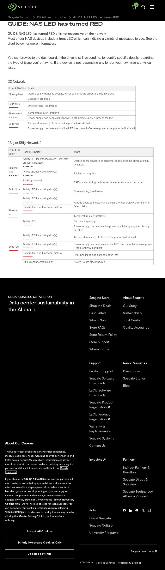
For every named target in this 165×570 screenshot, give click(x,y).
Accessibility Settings (129, 562)
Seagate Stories (134, 378)
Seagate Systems (102, 438)
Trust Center (132, 320)
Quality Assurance (136, 327)
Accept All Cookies (39, 531)
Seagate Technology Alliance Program (138, 494)
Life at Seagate (100, 518)
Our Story (130, 306)
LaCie (62, 17)
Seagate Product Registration (101, 405)
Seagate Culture (101, 525)
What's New (98, 320)
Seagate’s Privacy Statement (20, 500)
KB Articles (44, 17)
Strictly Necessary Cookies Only (40, 542)
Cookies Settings (105, 562)
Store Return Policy (103, 335)
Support (95, 363)
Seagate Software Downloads (102, 381)
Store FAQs (97, 327)
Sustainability (133, 313)
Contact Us (97, 445)
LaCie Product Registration (99, 417)
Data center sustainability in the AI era (41, 306)
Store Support (99, 342)
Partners (129, 459)
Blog (126, 385)
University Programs (104, 532)
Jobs (93, 510)
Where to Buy (99, 349)
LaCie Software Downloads (100, 393)
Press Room (132, 371)
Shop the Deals (101, 306)
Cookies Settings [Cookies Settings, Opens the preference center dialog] (39, 554)
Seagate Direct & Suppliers (135, 482)
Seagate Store (99, 298)
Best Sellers (98, 313)
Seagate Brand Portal (144, 551)
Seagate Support (19, 17)
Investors (97, 459)
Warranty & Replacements (100, 429)
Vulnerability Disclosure (80, 562)
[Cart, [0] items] (134, 7)
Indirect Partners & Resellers (136, 470)
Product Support (101, 371)
